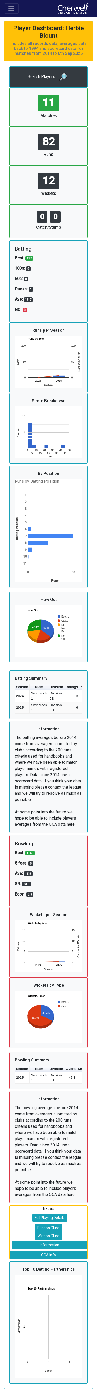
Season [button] (22, 687)
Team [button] (39, 687)
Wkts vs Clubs (49, 1236)
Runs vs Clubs (48, 1228)
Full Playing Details (50, 1218)
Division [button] (56, 687)
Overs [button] (71, 1069)
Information (49, 1245)
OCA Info (48, 1255)
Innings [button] (72, 687)
